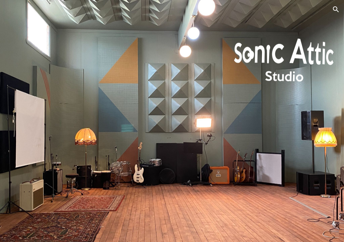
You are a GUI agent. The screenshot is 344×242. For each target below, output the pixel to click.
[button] (336, 9)
